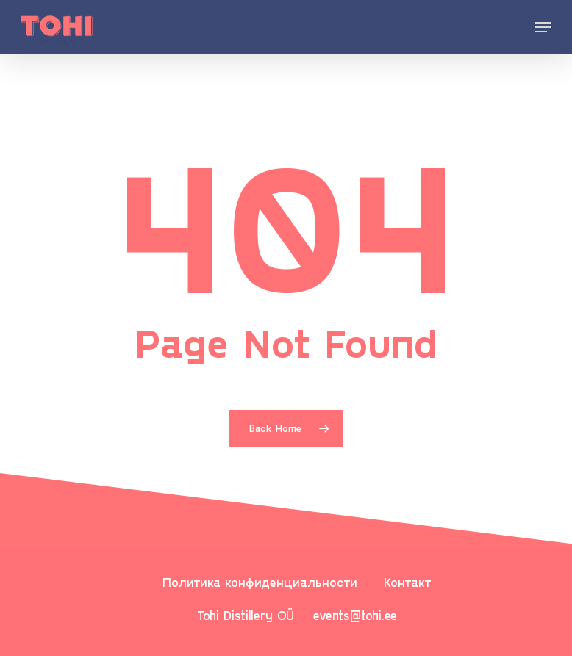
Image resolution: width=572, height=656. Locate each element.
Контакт (408, 581)
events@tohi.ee (355, 615)
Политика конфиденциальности (259, 581)
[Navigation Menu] (543, 27)
